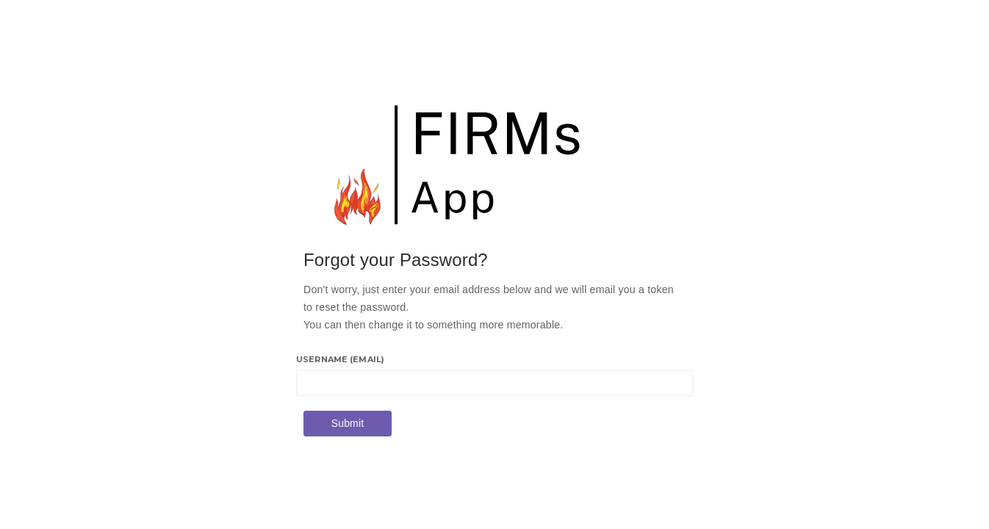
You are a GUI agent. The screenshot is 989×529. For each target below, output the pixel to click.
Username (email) (340, 359)
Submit (347, 423)
